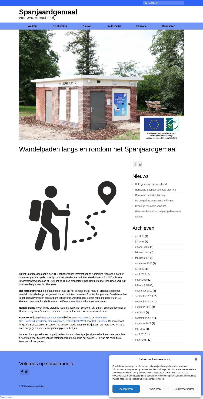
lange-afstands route (51, 317)
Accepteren (126, 388)
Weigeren (155, 388)
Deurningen (54, 321)
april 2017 (140, 334)
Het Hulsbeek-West (75, 321)
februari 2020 (142, 285)
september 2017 (144, 317)
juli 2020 (139, 268)
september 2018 (144, 301)
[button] (196, 359)
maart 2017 (141, 339)
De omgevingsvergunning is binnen (154, 200)
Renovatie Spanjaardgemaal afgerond (156, 189)
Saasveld (30, 321)
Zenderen (41, 321)
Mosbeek (83, 317)
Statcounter (6, 397)
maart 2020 (141, 279)
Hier (78, 301)
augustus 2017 (143, 323)
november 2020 (143, 263)
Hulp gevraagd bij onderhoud (151, 184)
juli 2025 (139, 236)
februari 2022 (142, 252)
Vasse (98, 317)
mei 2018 (140, 312)
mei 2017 (140, 328)
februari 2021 (142, 257)
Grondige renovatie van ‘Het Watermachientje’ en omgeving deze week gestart (158, 211)
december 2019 (143, 290)
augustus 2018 (143, 307)
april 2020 (140, 274)
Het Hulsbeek (99, 321)
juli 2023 (139, 241)
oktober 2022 (142, 247)
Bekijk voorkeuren (184, 388)
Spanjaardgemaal (48, 12)
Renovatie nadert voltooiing (150, 195)
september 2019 (144, 296)
